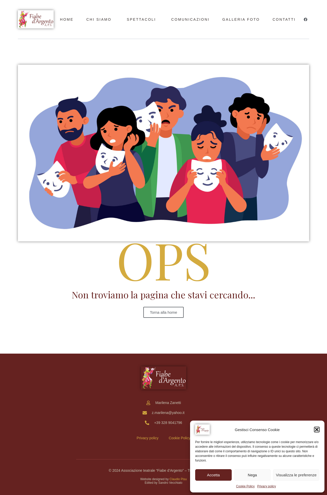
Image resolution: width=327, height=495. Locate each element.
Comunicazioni (190, 19)
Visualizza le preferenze (296, 475)
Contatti (284, 19)
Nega (252, 475)
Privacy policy (266, 486)
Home (67, 19)
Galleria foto (241, 19)
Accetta (213, 475)
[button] (316, 429)
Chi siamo (98, 19)
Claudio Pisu (178, 479)
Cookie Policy (245, 486)
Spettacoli (141, 19)
